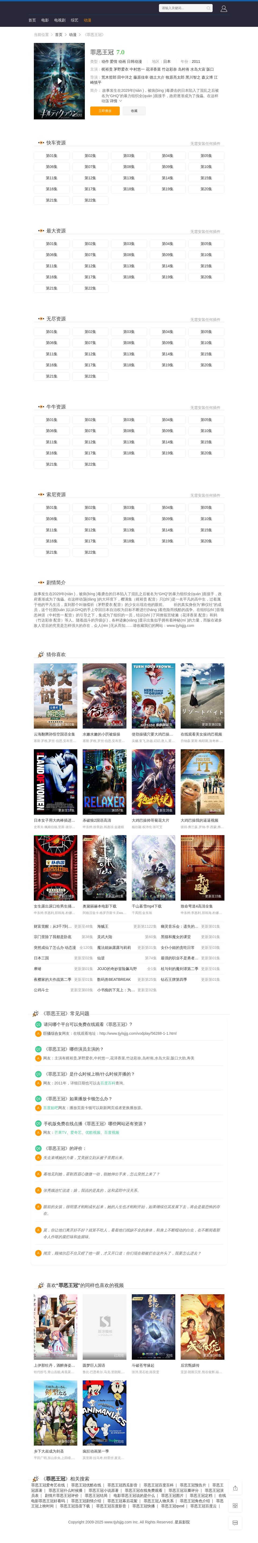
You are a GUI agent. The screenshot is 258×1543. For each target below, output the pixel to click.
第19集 (168, 189)
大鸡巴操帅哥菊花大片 (150, 820)
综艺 (74, 20)
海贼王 (127, 926)
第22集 (90, 200)
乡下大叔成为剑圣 (49, 1451)
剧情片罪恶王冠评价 (62, 1495)
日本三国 (63, 958)
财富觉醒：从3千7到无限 (63, 926)
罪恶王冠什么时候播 (65, 1490)
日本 (167, 61)
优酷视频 (92, 1132)
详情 (116, 101)
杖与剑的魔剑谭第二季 (190, 969)
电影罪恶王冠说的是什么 (134, 1495)
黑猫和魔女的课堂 (190, 937)
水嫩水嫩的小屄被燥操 (101, 734)
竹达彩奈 (169, 69)
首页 (32, 20)
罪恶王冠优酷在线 (86, 1485)
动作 (105, 61)
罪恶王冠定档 (201, 1495)
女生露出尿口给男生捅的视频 (58, 906)
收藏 (134, 111)
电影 (45, 20)
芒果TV (60, 1132)
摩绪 (63, 969)
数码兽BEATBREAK (127, 979)
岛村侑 (183, 69)
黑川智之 (193, 77)
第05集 (206, 155)
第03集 (129, 155)
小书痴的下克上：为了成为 (127, 990)
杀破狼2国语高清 (97, 820)
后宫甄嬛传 (190, 1365)
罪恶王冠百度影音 (111, 1506)
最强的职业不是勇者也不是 (190, 958)
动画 (122, 61)
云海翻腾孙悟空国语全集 (54, 734)
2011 (196, 61)
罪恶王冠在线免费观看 (143, 1490)
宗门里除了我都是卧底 (63, 937)
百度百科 (107, 1083)
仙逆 (127, 958)
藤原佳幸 (140, 77)
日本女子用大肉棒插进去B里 (57, 820)
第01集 (52, 155)
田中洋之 (124, 77)
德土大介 (157, 77)
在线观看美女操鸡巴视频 (201, 734)
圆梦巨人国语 (94, 1365)
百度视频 (111, 1132)
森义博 (207, 77)
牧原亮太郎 (175, 77)
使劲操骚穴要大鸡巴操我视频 (156, 734)
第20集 (206, 189)
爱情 (113, 61)
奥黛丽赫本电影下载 (100, 906)
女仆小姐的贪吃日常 (190, 947)
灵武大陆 (127, 937)
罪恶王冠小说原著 (104, 1490)
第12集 (90, 178)
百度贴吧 (50, 1108)
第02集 (90, 155)
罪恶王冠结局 (96, 1495)
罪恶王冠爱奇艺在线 (48, 1485)
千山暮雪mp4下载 (147, 906)
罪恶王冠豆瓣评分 (184, 1490)
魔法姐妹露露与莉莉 (127, 947)
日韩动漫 (134, 61)
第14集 (168, 178)
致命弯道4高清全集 (197, 906)
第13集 (129, 178)
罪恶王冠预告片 (193, 1485)
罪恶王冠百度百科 (159, 1485)
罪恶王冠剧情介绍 (86, 1501)
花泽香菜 (153, 69)
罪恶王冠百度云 (203, 1506)
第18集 (129, 189)
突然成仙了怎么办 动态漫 (63, 947)
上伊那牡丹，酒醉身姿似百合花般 (62, 1365)
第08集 (129, 166)
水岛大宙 (197, 69)
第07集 (90, 166)
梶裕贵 (107, 69)
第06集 (52, 166)
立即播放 (105, 111)
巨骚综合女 (52, 1033)
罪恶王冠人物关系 (159, 1501)
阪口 (210, 69)
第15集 (206, 178)
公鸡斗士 (63, 990)
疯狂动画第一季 (96, 1451)
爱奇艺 (76, 1132)
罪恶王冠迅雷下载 (75, 1506)
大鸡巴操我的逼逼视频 (199, 820)
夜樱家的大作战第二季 (63, 979)
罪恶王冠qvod (172, 1506)
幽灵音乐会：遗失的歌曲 (190, 926)
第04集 (168, 155)
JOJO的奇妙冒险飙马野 (127, 969)
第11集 (52, 178)
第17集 (90, 189)
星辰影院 (182, 1522)
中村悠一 (137, 69)
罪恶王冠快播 (143, 1506)
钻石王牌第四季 (190, 979)
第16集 (52, 189)
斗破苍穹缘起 (143, 1365)
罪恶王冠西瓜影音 (122, 1485)
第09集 (168, 166)
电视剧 (60, 20)
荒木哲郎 (109, 77)
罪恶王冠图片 (172, 1495)
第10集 (206, 166)
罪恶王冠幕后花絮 (122, 1501)
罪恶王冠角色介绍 (195, 1501)
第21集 (52, 200)
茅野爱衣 (121, 69)
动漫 (87, 20)
